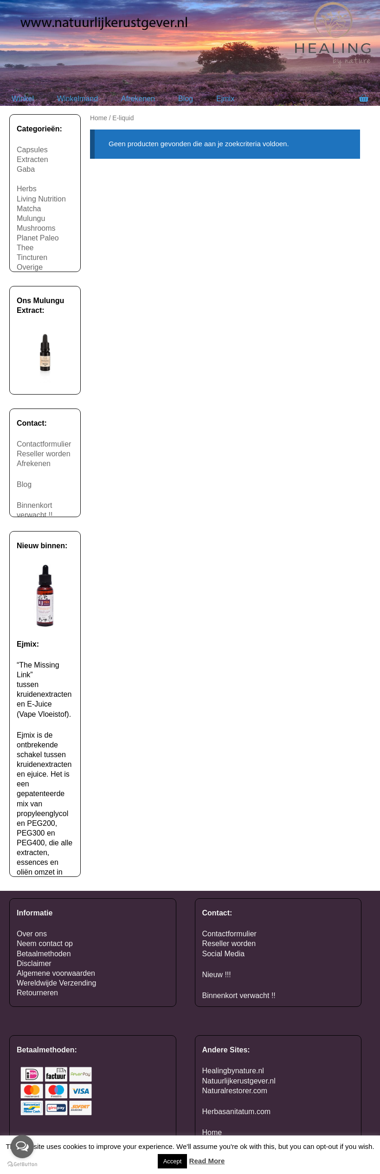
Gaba (26, 169)
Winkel (23, 99)
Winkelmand (77, 99)
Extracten (32, 159)
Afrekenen (138, 99)
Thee (25, 248)
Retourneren (37, 993)
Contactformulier (44, 444)
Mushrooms (36, 228)
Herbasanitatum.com (236, 1112)
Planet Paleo (38, 238)
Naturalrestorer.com (235, 1091)
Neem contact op (45, 943)
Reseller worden (44, 454)
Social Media (223, 954)
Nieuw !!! (216, 975)
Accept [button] (172, 1161)
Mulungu (31, 218)
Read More (207, 1161)
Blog (185, 99)
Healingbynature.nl (233, 1071)
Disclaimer (34, 963)
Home (98, 118)
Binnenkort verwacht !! (239, 995)
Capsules (32, 150)
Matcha (29, 209)
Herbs (27, 189)
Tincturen (32, 257)
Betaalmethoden (44, 954)
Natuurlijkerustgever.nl (239, 1081)
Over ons (32, 934)
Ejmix (225, 99)
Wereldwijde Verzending (56, 983)
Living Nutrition (41, 199)
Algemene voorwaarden (56, 973)
